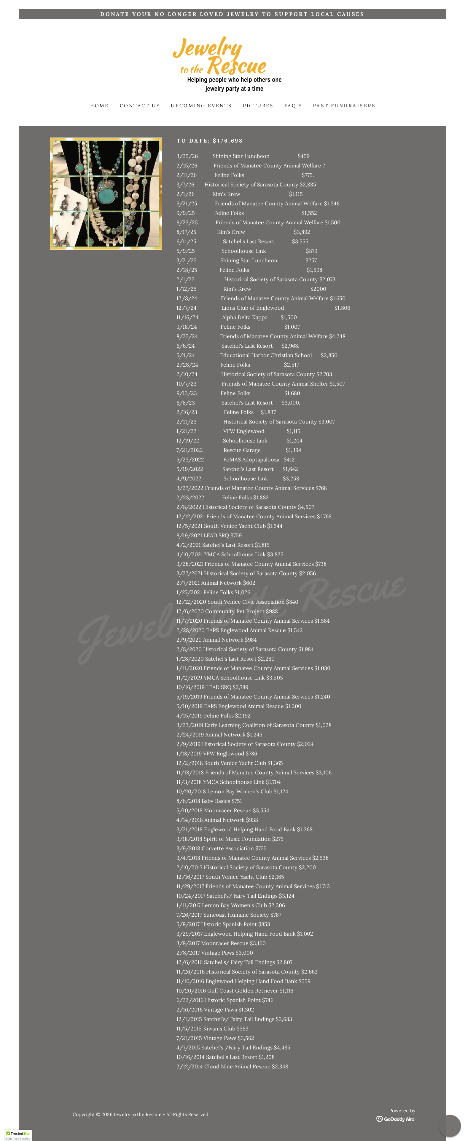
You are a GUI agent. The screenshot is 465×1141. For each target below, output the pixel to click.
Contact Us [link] (140, 105)
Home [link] (99, 105)
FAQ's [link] (293, 105)
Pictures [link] (258, 105)
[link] (232, 64)
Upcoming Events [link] (201, 105)
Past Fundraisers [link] (344, 105)
